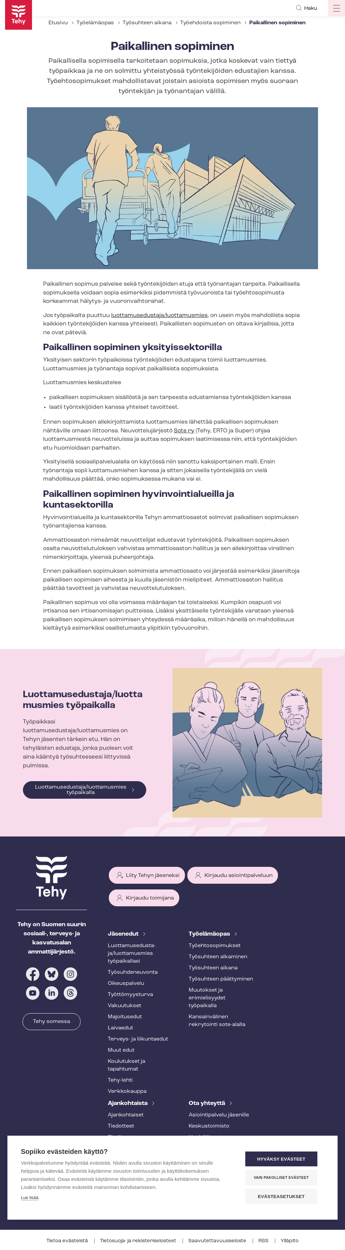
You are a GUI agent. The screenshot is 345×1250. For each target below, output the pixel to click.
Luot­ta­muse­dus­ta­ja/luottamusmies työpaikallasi (132, 953)
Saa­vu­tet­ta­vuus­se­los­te (217, 1241)
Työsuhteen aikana (147, 23)
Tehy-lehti (120, 1080)
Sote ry (184, 431)
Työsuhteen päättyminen (221, 979)
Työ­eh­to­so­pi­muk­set (215, 945)
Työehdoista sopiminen (210, 23)
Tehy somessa (51, 1021)
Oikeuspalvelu (126, 983)
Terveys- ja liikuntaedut (138, 1039)
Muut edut (121, 1050)
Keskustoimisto (209, 1126)
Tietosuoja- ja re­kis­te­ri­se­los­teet (138, 1241)
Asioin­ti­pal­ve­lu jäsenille (219, 1115)
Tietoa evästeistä (67, 1241)
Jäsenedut (124, 934)
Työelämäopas (95, 23)
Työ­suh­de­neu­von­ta (133, 972)
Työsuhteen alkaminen (218, 957)
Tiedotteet (121, 1126)
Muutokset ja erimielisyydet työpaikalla (207, 998)
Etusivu (58, 23)
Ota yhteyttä (207, 1103)
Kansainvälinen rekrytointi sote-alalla (217, 1020)
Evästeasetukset (283, 1196)
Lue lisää (29, 1198)
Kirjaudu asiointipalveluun (239, 875)
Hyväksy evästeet (283, 1159)
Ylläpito (290, 1241)
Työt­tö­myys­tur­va (130, 994)
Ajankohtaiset (126, 1115)
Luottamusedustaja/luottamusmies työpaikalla (80, 790)
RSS (264, 1241)
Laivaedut (120, 1028)
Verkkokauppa (127, 1091)
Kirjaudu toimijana (150, 898)
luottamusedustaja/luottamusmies (159, 315)
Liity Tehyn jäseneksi (153, 875)
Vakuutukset (124, 1005)
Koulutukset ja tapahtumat (126, 1065)
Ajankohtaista (128, 1103)
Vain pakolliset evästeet (283, 1178)
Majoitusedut (125, 1017)
